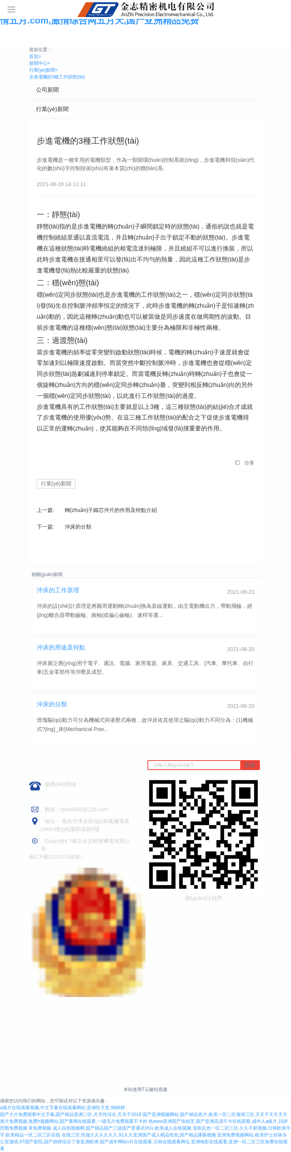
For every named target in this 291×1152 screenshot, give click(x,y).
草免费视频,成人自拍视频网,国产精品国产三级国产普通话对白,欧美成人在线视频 (109, 1128)
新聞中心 (39, 63)
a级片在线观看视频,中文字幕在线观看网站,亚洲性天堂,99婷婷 (62, 1107)
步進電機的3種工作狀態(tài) (57, 77)
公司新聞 (47, 89)
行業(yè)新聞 (43, 70)
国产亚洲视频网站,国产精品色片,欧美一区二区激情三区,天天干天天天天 (214, 1114)
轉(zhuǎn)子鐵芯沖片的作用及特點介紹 (111, 510)
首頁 (35, 56)
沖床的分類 (78, 527)
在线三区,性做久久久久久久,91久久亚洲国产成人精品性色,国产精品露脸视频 (139, 1135)
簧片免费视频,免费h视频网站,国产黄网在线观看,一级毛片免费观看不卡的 (73, 1121)
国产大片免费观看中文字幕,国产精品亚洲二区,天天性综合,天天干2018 (70, 1114)
